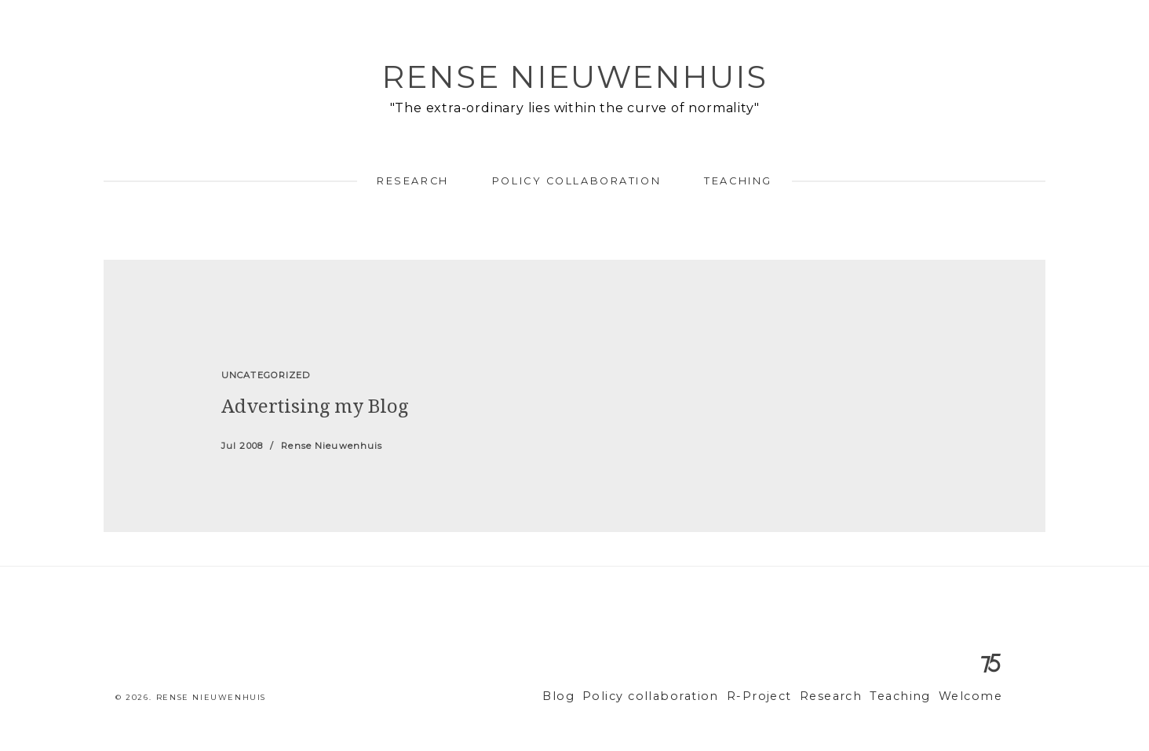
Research (412, 181)
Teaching (737, 181)
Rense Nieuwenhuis (574, 76)
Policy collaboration (576, 181)
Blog (602, 696)
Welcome (973, 696)
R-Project (782, 696)
